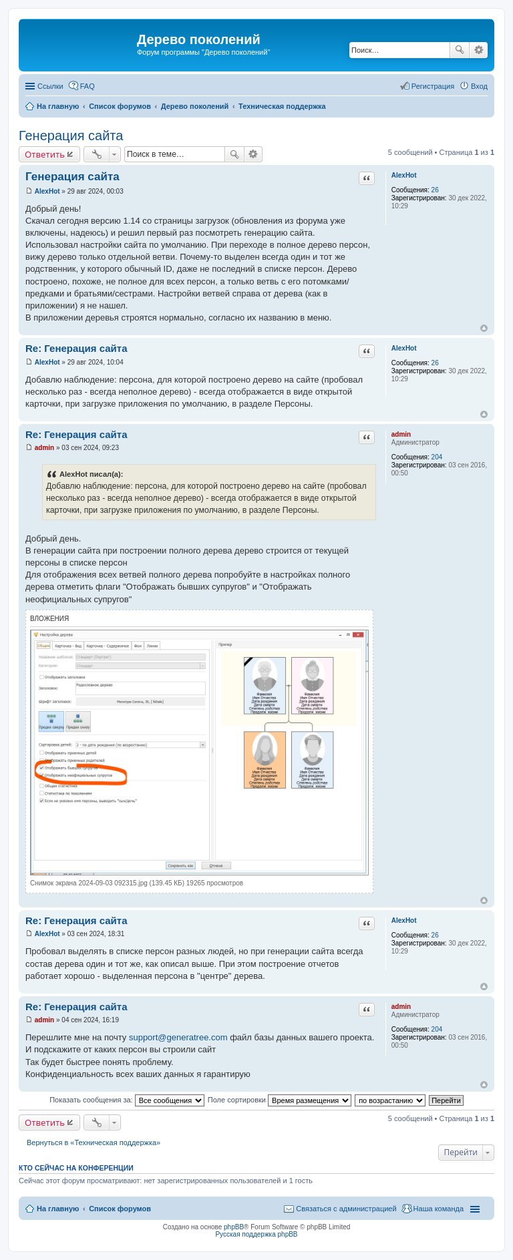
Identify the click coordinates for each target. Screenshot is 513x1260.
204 (437, 457)
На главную (58, 1209)
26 (435, 190)
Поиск (460, 50)
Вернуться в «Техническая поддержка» (93, 1142)
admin (401, 434)
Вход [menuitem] (479, 86)
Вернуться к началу (484, 328)
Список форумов (120, 1209)
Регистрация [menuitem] (432, 86)
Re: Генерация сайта (76, 348)
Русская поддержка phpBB (256, 1234)
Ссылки (50, 86)
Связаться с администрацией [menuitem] (346, 1209)
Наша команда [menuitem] (438, 1209)
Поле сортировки (279, 1100)
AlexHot (404, 175)
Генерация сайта (71, 135)
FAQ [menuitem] (87, 86)
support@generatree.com (178, 1037)
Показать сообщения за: (126, 1100)
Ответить (45, 154)
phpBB (234, 1227)
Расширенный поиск (479, 50)
